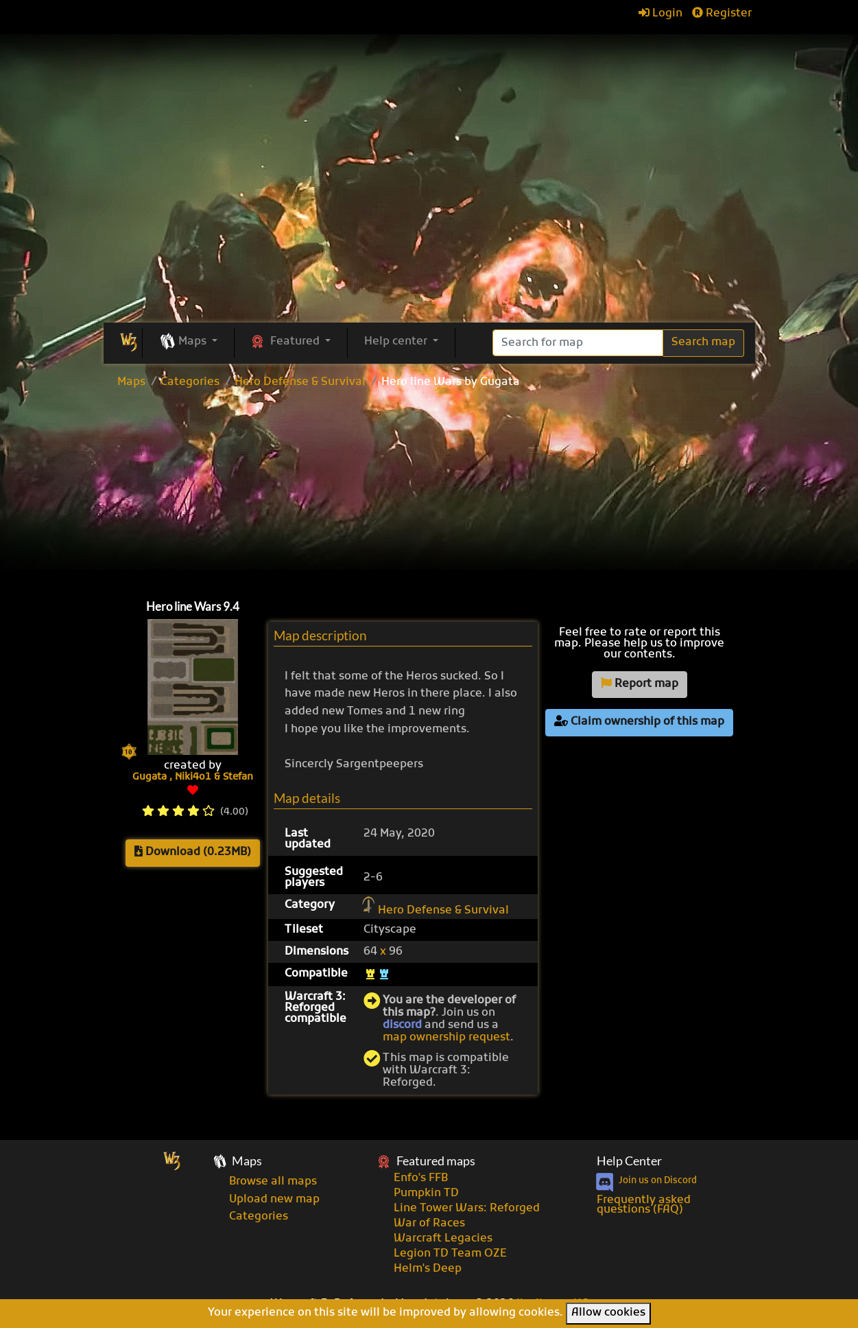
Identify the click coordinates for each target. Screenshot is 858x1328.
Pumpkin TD (426, 1193)
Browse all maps (273, 1182)
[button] (188, 342)
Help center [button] (397, 342)
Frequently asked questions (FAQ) (644, 1205)
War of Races (429, 1224)
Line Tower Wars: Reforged (467, 1208)
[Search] (577, 342)
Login (660, 14)
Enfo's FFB (421, 1178)
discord (402, 1025)
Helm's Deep (428, 1269)
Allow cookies (608, 1313)
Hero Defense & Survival (300, 382)
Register (722, 14)
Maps (131, 382)
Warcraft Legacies (443, 1239)
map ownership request (446, 1038)
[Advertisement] (429, 490)
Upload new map (274, 1200)
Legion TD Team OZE (450, 1254)
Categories (189, 382)
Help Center (629, 1161)
